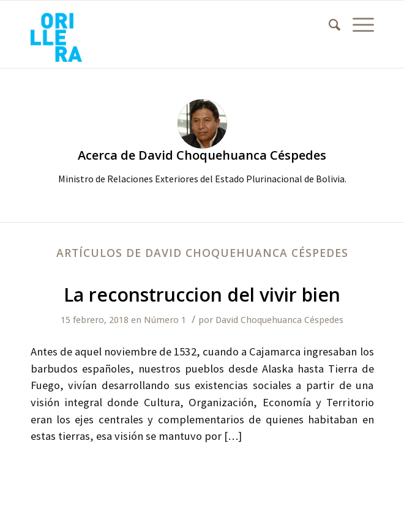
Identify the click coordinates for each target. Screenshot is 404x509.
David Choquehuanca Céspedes (279, 319)
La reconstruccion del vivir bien (202, 294)
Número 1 (165, 319)
